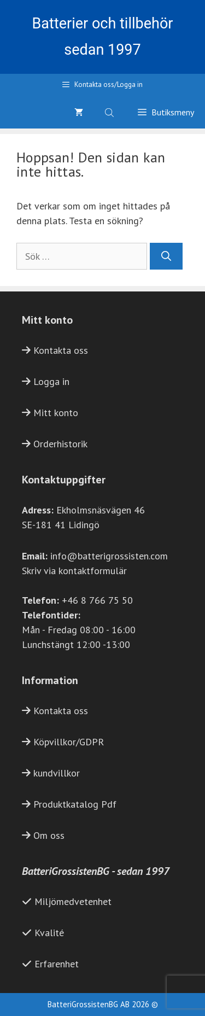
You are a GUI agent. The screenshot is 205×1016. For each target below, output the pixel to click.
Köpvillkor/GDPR (68, 741)
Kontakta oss (60, 350)
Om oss (49, 835)
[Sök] (166, 256)
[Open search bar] (110, 112)
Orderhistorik (60, 443)
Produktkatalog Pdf (74, 804)
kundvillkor (56, 773)
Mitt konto (55, 412)
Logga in (51, 381)
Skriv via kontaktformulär (74, 570)
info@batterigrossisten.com (109, 556)
